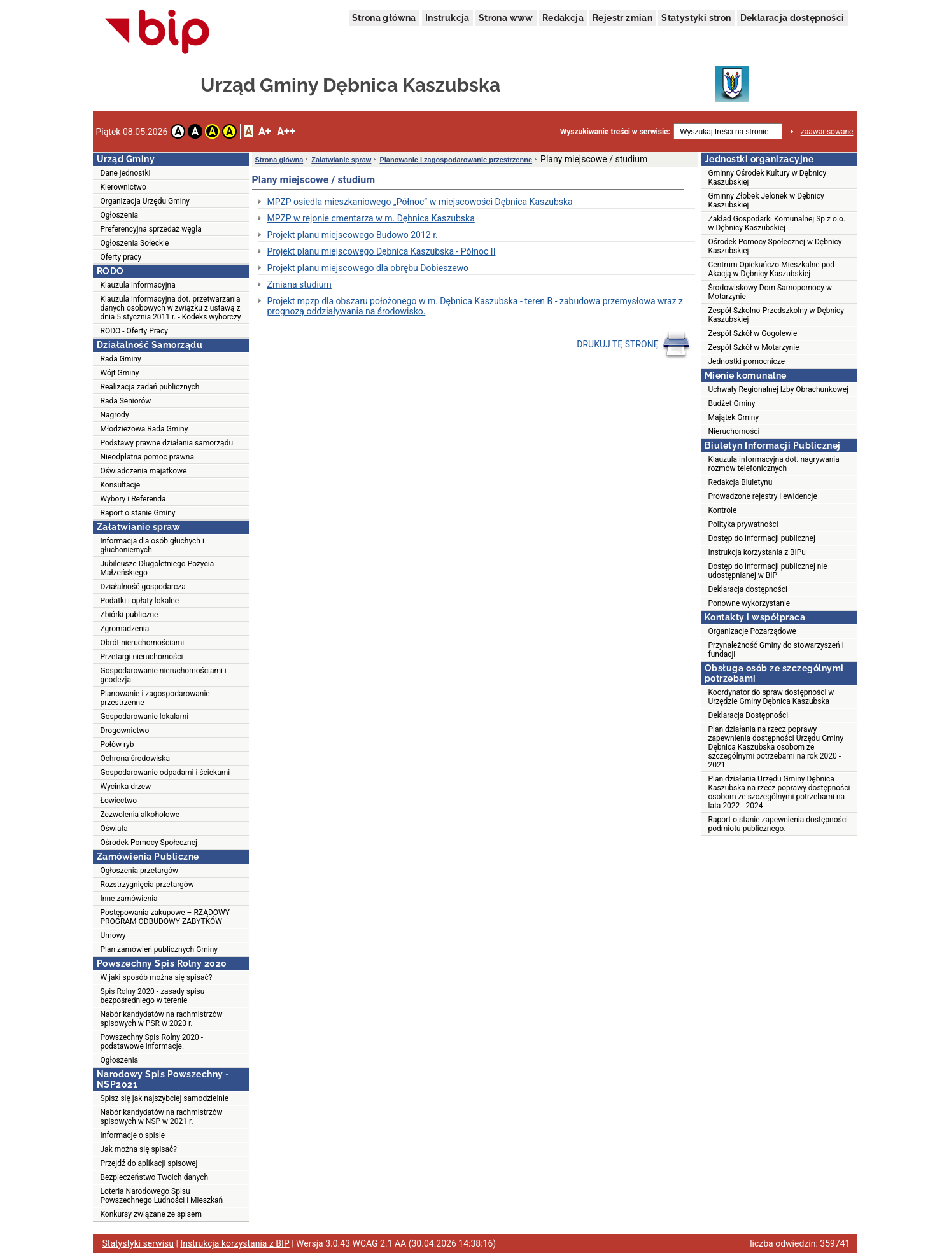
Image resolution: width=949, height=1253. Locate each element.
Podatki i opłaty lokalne (140, 600)
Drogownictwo (125, 730)
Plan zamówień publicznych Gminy (159, 949)
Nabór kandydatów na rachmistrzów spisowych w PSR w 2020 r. (162, 1019)
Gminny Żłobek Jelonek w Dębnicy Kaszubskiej (766, 200)
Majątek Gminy (733, 417)
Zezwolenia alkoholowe (140, 814)
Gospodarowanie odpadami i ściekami (165, 772)
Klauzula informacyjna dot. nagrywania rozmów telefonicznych (774, 464)
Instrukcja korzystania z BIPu (757, 552)
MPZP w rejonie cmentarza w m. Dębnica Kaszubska (371, 218)
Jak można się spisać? (139, 1149)
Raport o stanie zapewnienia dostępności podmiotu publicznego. (778, 824)
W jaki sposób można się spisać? (157, 977)
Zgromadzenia (125, 628)
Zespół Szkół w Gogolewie (753, 333)
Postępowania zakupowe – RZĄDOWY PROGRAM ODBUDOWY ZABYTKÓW (165, 917)
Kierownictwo (123, 187)
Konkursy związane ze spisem (151, 1214)
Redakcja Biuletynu (740, 482)
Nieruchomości (734, 431)
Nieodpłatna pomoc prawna (148, 456)
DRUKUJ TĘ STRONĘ (634, 345)
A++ (286, 131)
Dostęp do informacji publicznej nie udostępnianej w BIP (767, 571)
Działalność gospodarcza (143, 586)
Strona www (506, 18)
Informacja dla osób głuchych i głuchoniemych (152, 545)
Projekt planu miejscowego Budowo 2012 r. (352, 235)
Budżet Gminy (732, 403)
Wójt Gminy (120, 372)
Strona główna (384, 18)
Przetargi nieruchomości (142, 656)
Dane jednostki (126, 173)
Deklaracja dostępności (792, 18)
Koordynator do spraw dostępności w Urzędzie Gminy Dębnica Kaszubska (771, 697)
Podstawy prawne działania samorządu (167, 442)
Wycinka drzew (126, 786)
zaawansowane (827, 131)
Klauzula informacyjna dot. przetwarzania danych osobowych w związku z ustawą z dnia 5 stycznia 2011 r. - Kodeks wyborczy (171, 308)
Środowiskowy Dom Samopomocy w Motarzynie (770, 292)
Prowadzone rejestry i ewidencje (762, 496)
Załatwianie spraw (341, 160)
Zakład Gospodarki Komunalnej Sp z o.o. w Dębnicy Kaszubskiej (777, 223)
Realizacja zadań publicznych (150, 386)
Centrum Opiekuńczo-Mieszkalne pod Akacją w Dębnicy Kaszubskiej (771, 269)
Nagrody (115, 414)
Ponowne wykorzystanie (749, 603)
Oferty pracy (121, 257)
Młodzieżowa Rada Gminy (144, 428)
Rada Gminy (121, 358)
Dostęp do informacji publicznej (761, 538)
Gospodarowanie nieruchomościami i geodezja (164, 675)
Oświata (114, 828)
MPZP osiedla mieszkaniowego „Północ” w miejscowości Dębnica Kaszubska (420, 202)
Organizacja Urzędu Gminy (145, 201)
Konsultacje (121, 484)
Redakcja (563, 18)
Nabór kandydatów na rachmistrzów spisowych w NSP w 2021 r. (162, 1117)
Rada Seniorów (126, 400)
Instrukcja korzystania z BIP (234, 1243)
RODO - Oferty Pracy (135, 330)
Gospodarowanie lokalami (145, 716)
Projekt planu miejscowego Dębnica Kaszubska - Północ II (381, 251)
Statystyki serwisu (138, 1243)
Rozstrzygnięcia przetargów (147, 884)
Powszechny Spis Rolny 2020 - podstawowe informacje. (152, 1042)
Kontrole (722, 510)
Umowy (113, 935)
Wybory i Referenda (133, 498)
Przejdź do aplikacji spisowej (149, 1163)
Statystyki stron (696, 18)
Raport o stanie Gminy (138, 512)
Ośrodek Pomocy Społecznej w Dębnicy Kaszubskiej (775, 246)
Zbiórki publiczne (129, 614)
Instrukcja (447, 18)
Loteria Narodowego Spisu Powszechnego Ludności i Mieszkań (162, 1196)
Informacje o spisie (133, 1135)
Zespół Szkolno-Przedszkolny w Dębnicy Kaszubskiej (776, 315)
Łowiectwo (119, 800)
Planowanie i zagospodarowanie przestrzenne (155, 698)
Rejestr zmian (622, 18)
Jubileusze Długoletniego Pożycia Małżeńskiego (157, 568)
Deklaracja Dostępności (748, 715)
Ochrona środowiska (135, 758)
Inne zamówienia (129, 898)
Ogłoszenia (120, 215)
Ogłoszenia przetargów (140, 870)
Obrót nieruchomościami (143, 642)
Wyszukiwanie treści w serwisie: (615, 131)
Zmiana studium (299, 284)
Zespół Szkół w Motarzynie (753, 347)
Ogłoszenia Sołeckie (135, 243)
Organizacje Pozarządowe (752, 631)
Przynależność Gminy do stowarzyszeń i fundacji (776, 650)
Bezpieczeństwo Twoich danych (155, 1177)
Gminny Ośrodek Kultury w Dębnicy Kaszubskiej (767, 177)
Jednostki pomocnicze (746, 361)
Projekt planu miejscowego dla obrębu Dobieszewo (368, 268)
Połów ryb (117, 744)
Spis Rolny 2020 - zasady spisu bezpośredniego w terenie (153, 996)
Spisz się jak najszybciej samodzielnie (165, 1098)
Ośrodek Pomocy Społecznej (149, 842)
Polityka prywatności (743, 524)
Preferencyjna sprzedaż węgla (151, 229)
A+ (264, 131)
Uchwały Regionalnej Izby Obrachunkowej (778, 389)
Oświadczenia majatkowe (144, 470)
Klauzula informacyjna (138, 285)
